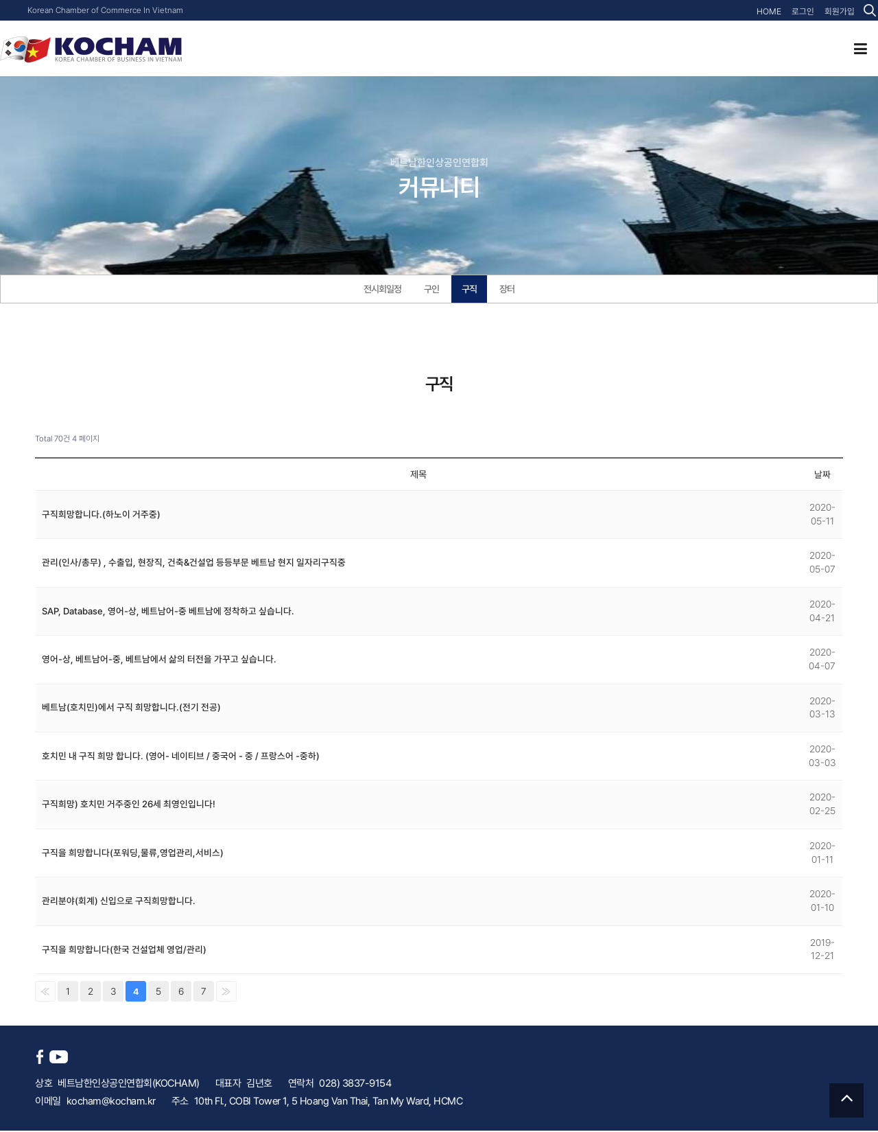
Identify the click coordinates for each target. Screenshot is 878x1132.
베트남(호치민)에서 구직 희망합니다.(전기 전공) (131, 708)
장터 (510, 290)
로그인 (806, 11)
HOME (774, 11)
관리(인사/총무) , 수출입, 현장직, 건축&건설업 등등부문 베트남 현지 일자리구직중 (194, 563)
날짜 (822, 475)
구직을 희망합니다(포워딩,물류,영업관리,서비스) (133, 853)
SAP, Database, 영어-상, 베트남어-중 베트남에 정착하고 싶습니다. (170, 612)
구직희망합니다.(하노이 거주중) (101, 515)
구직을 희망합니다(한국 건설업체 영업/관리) (124, 950)
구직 (471, 290)
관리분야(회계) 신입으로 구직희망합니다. (118, 902)
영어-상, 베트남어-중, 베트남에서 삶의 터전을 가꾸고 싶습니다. (159, 660)
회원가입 (841, 11)
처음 (45, 992)
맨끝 (226, 992)
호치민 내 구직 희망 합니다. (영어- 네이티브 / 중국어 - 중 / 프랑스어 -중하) (181, 757)
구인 (432, 290)
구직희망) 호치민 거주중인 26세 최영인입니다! (129, 805)
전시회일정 (380, 290)
